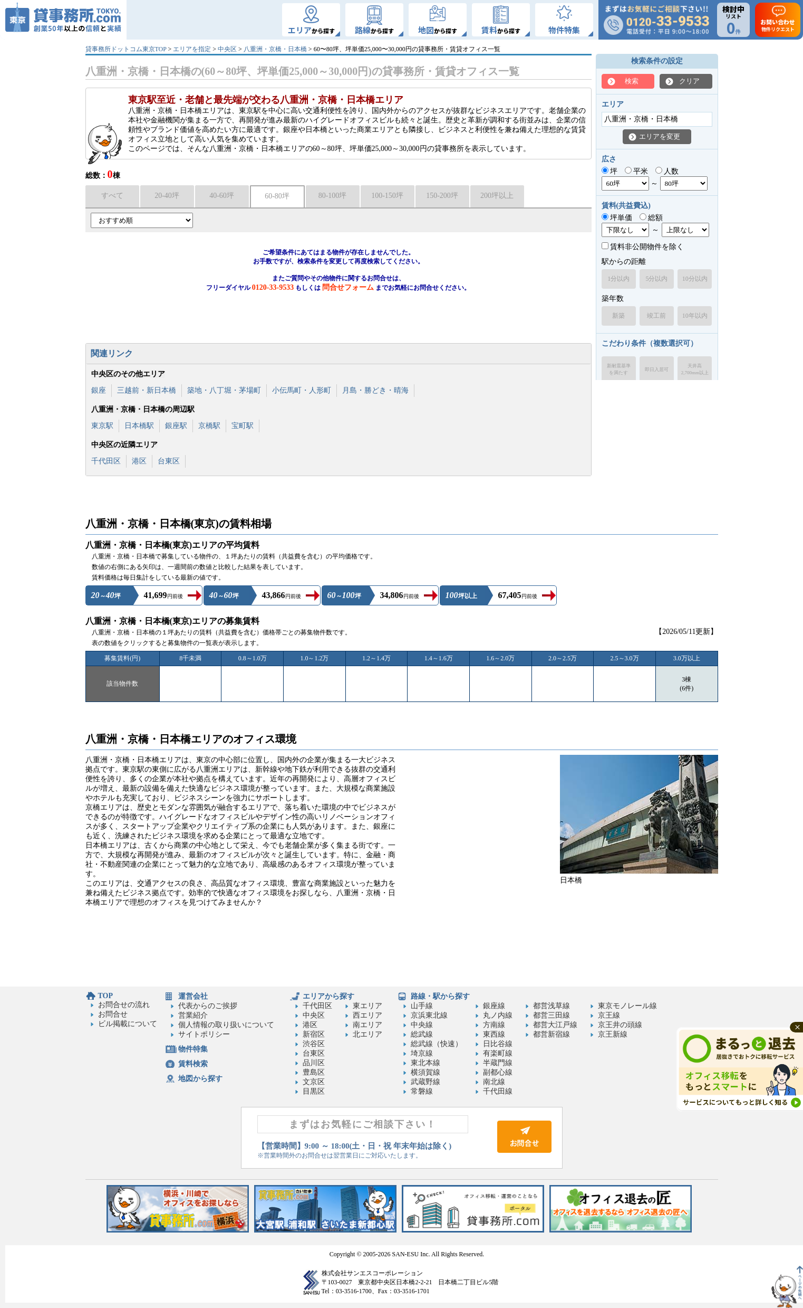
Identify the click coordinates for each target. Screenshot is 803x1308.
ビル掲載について (127, 1024)
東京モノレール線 (627, 1006)
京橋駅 (209, 426)
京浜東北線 (429, 1015)
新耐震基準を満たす (619, 369)
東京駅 (102, 426)
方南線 (494, 1025)
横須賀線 (425, 1072)
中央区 (227, 49)
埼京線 (422, 1053)
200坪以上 (497, 196)
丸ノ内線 (497, 1015)
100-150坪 (387, 196)
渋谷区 (314, 1044)
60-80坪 (277, 196)
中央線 (422, 1025)
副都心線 (497, 1072)
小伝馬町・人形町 (301, 390)
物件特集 (193, 1049)
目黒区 (314, 1091)
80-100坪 (332, 196)
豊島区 (314, 1072)
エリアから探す (328, 996)
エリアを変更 (659, 136)
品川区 (314, 1063)
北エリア (367, 1034)
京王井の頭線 (620, 1025)
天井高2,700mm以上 (695, 369)
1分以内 (618, 278)
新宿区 (314, 1034)
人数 (667, 171)
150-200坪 (442, 196)
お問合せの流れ (124, 1005)
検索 (631, 81)
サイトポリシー (204, 1034)
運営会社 (193, 996)
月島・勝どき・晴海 (375, 390)
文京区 (314, 1082)
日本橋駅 (139, 426)
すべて (112, 196)
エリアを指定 (192, 49)
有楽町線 (497, 1053)
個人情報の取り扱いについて (226, 1025)
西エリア (367, 1015)
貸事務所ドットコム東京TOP (126, 49)
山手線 (422, 1006)
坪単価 (617, 218)
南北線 (494, 1082)
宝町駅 (242, 426)
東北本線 (425, 1063)
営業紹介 (193, 1015)
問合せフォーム (348, 287)
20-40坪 (166, 196)
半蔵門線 (497, 1063)
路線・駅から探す (440, 996)
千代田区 (106, 461)
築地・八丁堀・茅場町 (224, 390)
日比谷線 (497, 1044)
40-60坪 (221, 196)
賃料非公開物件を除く (643, 247)
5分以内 (656, 278)
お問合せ (113, 1014)
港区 (139, 461)
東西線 (494, 1034)
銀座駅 (176, 426)
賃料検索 (193, 1064)
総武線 (422, 1034)
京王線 (609, 1015)
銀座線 (494, 1006)
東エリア (367, 1006)
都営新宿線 (551, 1034)
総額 (651, 218)
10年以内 (695, 315)
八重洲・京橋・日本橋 (275, 49)
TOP (105, 996)
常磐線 (422, 1091)
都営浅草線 (551, 1006)
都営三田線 (551, 1015)
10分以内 (695, 278)
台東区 (169, 461)
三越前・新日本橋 (146, 390)
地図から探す (200, 1079)
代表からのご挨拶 (207, 1006)
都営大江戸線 (555, 1025)
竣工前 (656, 315)
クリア (689, 81)
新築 (618, 315)
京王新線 (612, 1034)
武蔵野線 (425, 1082)
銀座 (98, 390)
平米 (637, 171)
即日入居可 (657, 369)
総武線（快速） (436, 1044)
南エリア (367, 1025)
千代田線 (497, 1091)
